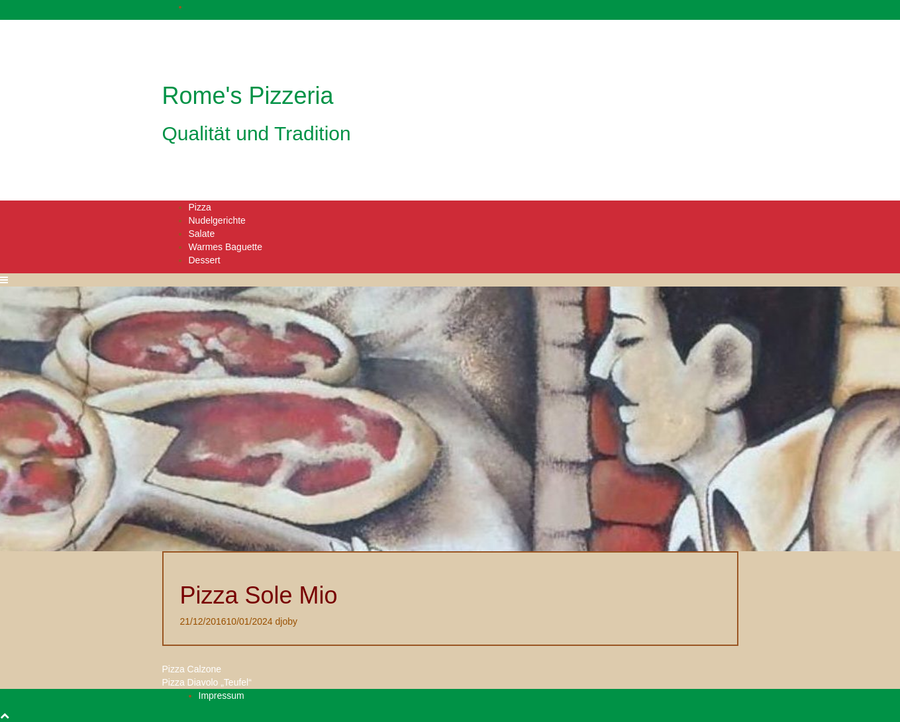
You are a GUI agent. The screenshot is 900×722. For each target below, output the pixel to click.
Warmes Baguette (226, 247)
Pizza (200, 207)
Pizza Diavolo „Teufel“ (207, 682)
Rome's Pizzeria (248, 95)
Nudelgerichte (217, 220)
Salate (202, 233)
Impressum (221, 695)
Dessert (205, 260)
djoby (286, 621)
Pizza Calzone (192, 669)
